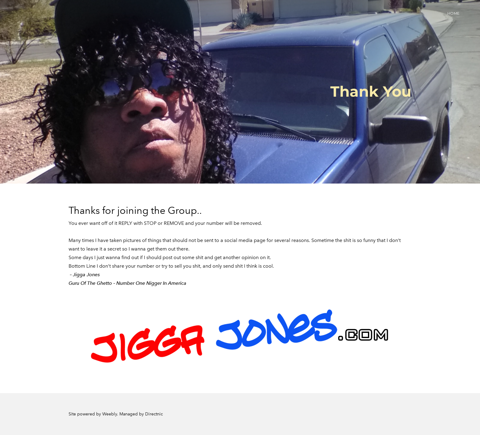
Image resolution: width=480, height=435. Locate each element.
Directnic (154, 414)
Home (453, 13)
